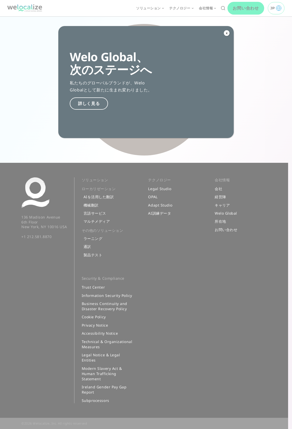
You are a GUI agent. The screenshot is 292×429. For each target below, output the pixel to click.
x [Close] (226, 33)
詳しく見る (89, 103)
